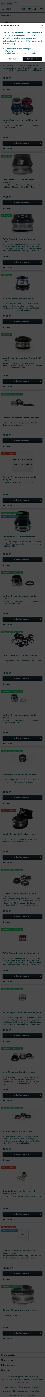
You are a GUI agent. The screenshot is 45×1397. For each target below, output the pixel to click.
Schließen (13, 59)
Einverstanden (33, 59)
